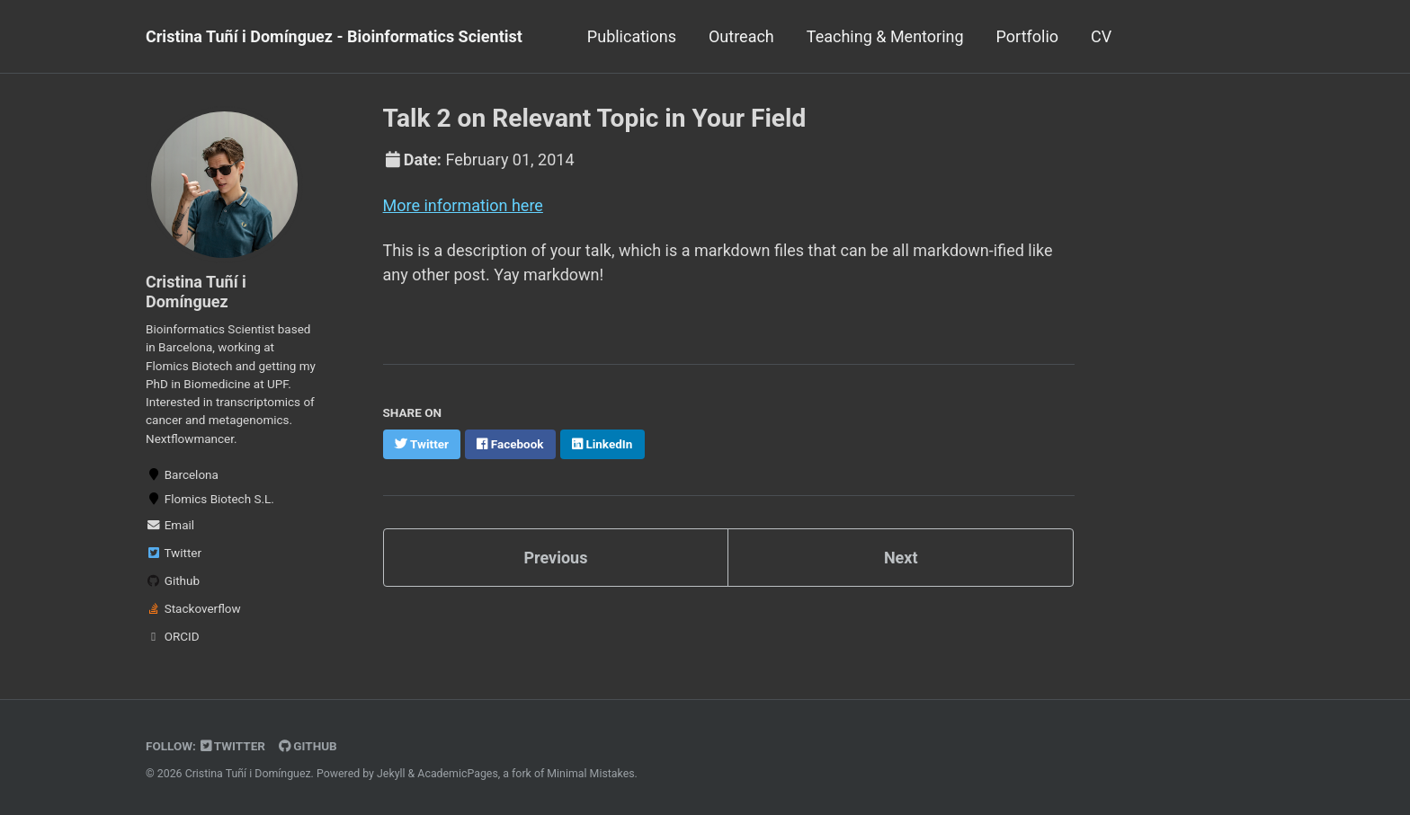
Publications (631, 36)
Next (901, 557)
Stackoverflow (193, 608)
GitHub (308, 746)
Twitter (173, 552)
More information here (463, 205)
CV (1101, 36)
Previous (555, 557)
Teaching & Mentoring (885, 36)
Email (170, 525)
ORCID (173, 636)
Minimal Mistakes (590, 773)
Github (173, 580)
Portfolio (1027, 36)
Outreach (741, 36)
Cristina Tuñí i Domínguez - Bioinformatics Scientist (334, 36)
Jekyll (391, 773)
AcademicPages (457, 773)
